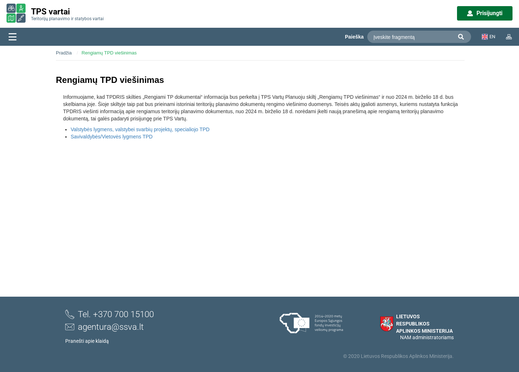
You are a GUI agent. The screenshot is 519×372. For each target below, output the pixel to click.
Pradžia (64, 53)
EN (488, 37)
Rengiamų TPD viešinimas (109, 53)
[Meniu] (13, 37)
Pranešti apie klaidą (87, 341)
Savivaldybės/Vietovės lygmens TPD (111, 137)
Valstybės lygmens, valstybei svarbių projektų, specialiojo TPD (140, 129)
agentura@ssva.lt (104, 327)
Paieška (354, 37)
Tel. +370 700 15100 (109, 314)
